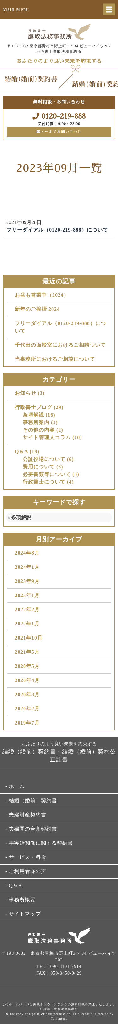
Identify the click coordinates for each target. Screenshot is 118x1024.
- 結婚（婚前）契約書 (31, 800)
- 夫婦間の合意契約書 (31, 828)
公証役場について (44, 459)
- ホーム (15, 786)
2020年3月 (27, 694)
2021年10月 (28, 638)
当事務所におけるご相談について (55, 359)
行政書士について (44, 481)
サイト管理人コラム (47, 437)
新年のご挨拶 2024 (37, 309)
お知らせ (25, 393)
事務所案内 (36, 422)
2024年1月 (27, 567)
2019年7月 (27, 722)
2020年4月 (27, 680)
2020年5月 (27, 666)
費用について (39, 466)
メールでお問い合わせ (59, 132)
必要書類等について (47, 474)
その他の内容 (39, 430)
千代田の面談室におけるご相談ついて (60, 345)
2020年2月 (27, 708)
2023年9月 (27, 581)
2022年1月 (27, 623)
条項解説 (33, 414)
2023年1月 (27, 595)
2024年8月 (27, 553)
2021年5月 (27, 652)
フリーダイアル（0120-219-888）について (57, 229)
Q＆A (21, 451)
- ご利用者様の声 (25, 871)
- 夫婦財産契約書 (25, 814)
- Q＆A (13, 885)
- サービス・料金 (25, 857)
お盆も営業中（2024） (42, 295)
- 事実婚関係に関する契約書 (39, 843)
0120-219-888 (59, 116)
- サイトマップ (23, 913)
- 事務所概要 (20, 899)
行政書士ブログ (33, 407)
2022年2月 (27, 609)
